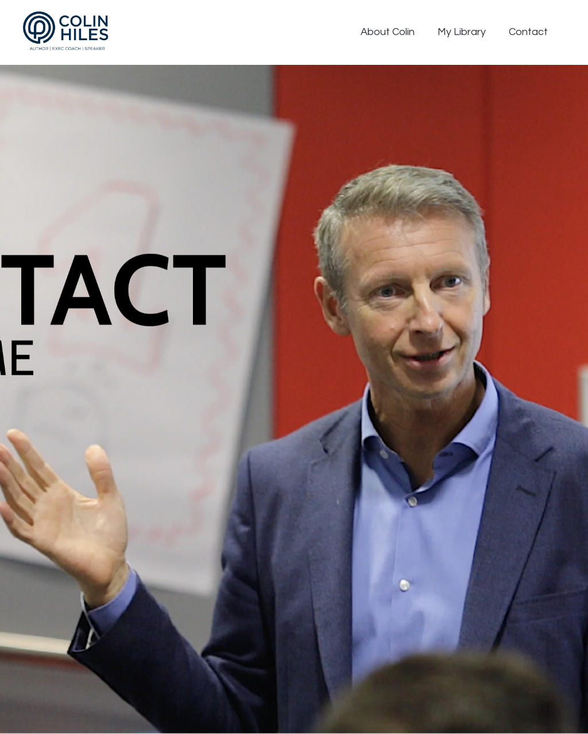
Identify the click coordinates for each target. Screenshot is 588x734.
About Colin (388, 31)
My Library (462, 31)
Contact (528, 31)
